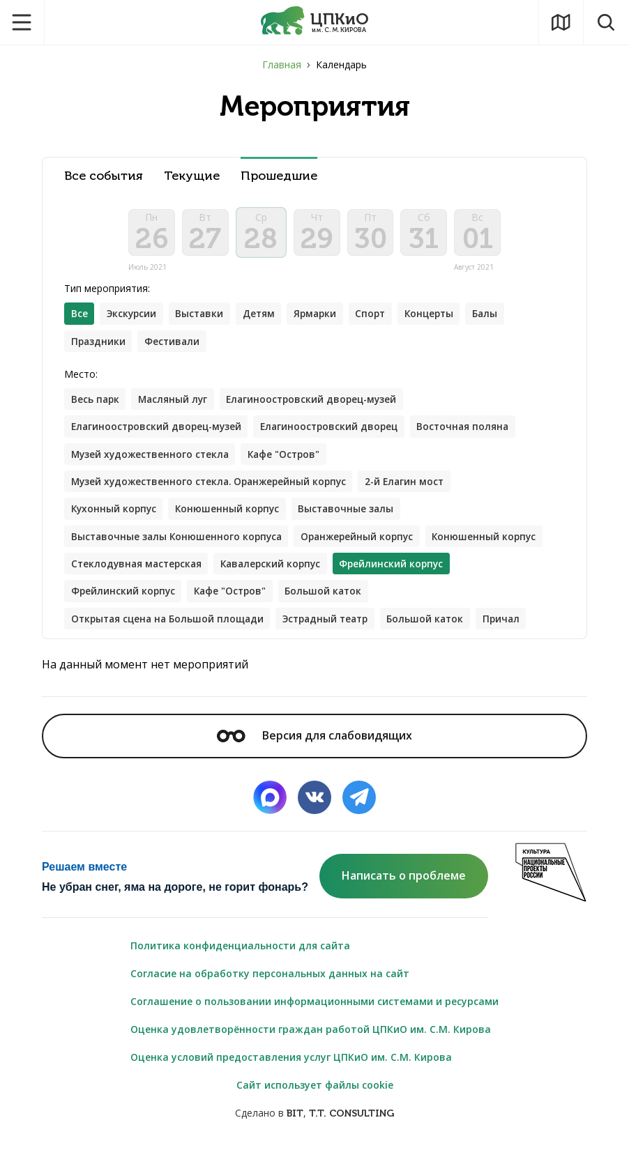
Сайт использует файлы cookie (314, 1094)
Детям (264, 318)
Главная (281, 64)
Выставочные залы (353, 516)
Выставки (204, 318)
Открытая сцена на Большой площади (170, 627)
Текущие (192, 176)
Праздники (99, 346)
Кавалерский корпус (403, 571)
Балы (500, 318)
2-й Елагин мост (416, 488)
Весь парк (96, 404)
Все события (103, 176)
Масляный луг (175, 404)
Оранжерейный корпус (364, 544)
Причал (517, 627)
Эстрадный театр (335, 627)
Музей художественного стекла (152, 460)
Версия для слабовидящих (314, 745)
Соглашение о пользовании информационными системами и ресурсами (314, 1011)
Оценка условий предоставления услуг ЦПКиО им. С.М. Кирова (291, 1066)
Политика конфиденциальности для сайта (240, 955)
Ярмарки (323, 318)
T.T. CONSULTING (351, 1123)
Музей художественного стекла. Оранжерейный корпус (213, 488)
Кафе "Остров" (290, 460)
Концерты (441, 318)
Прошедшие (279, 176)
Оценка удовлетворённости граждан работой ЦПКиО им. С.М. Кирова (310, 1038)
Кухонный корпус (115, 516)
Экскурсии (133, 318)
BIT (295, 1123)
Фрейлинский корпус (250, 599)
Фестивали (174, 346)
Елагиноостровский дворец (337, 432)
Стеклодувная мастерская (264, 571)
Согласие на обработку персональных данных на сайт (269, 983)
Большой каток (455, 599)
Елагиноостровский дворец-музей (319, 404)
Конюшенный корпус (232, 516)
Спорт (380, 318)
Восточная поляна (474, 432)
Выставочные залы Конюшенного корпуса (179, 544)
